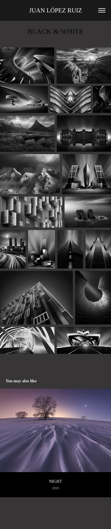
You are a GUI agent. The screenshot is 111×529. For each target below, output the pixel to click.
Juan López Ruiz (55, 10)
